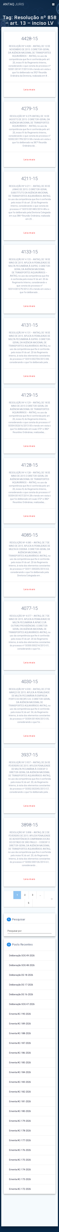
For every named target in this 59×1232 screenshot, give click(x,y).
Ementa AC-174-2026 (20, 1169)
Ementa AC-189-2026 (20, 1023)
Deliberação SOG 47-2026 (22, 1004)
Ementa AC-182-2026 (20, 1091)
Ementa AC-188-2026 (20, 1033)
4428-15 (29, 38)
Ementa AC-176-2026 (20, 1150)
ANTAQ (13, 4)
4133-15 (29, 251)
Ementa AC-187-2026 (20, 1043)
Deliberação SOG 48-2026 (22, 965)
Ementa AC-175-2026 (20, 1160)
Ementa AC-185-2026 (20, 1062)
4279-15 (29, 108)
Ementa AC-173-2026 (20, 1179)
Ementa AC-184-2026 (20, 1072)
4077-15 (29, 608)
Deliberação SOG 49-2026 (22, 955)
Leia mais (29, 89)
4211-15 (29, 178)
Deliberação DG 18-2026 (21, 975)
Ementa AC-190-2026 (20, 1014)
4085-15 (29, 535)
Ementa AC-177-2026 (20, 1140)
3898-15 (29, 825)
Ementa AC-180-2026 (20, 1111)
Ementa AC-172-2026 (20, 1189)
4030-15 (29, 681)
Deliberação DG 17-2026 (21, 984)
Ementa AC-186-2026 (20, 1053)
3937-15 (29, 755)
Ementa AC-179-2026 (20, 1121)
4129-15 (29, 395)
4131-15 (29, 325)
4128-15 (29, 465)
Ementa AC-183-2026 (20, 1082)
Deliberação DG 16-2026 (21, 994)
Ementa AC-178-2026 (20, 1130)
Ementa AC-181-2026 (20, 1101)
